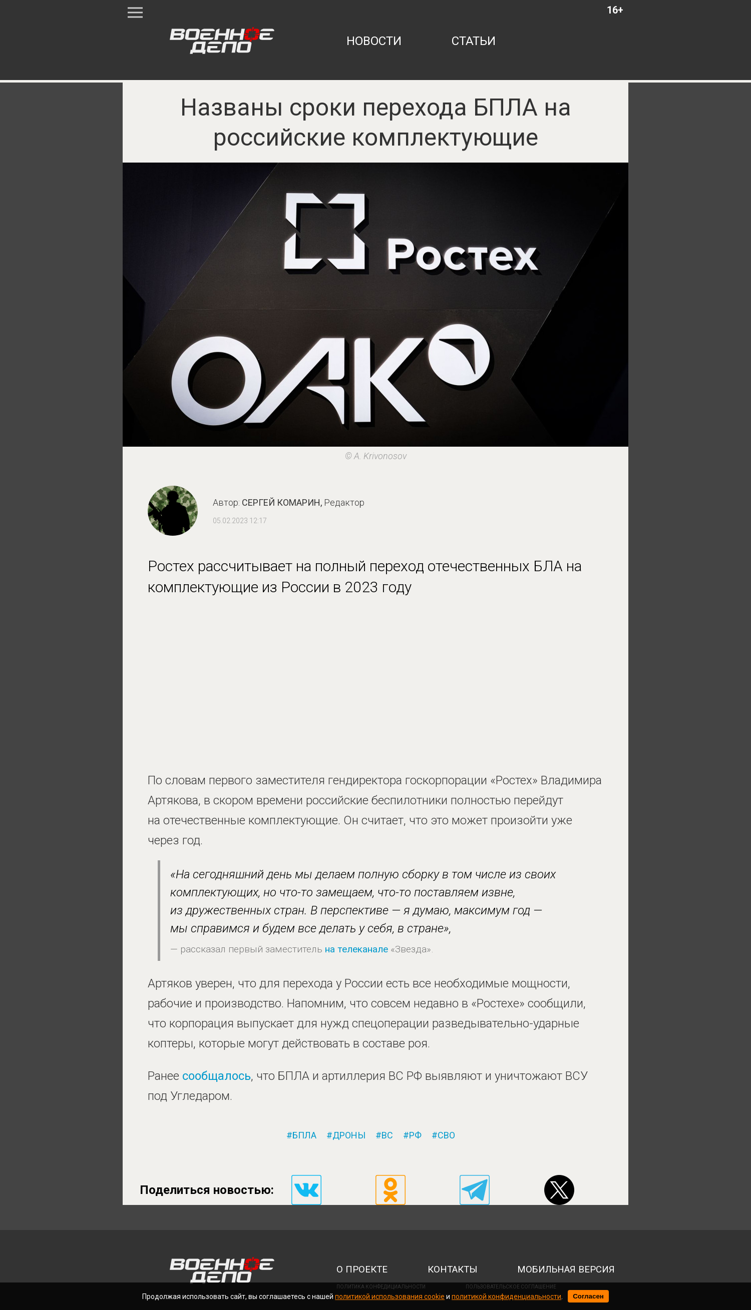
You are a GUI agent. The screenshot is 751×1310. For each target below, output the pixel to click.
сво (446, 1135)
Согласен (588, 1296)
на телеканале (356, 949)
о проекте (362, 1269)
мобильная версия (566, 1269)
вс (387, 1135)
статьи (474, 41)
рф (415, 1135)
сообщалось (216, 1076)
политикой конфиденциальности (506, 1296)
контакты (452, 1269)
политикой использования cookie (390, 1296)
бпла (304, 1135)
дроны (348, 1135)
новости (374, 41)
